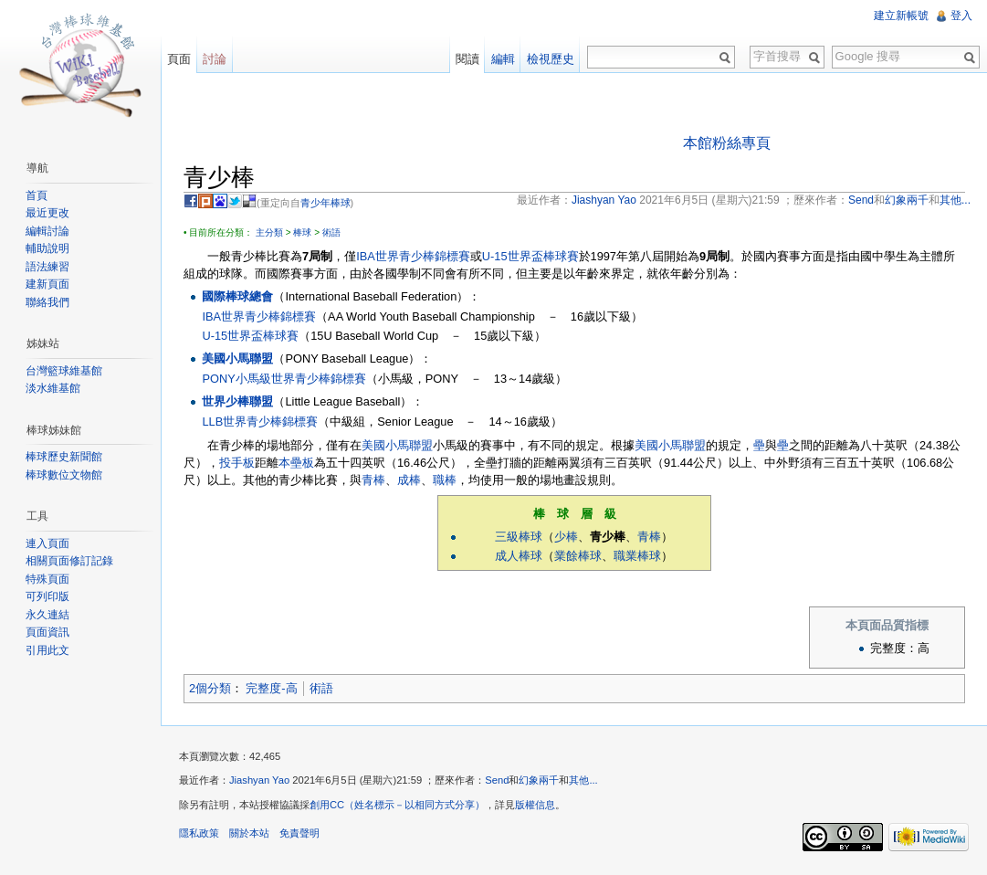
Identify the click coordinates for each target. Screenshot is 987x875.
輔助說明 (47, 248)
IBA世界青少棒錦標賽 (413, 256)
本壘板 (296, 462)
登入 (961, 15)
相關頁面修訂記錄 (69, 560)
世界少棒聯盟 (237, 401)
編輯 (503, 59)
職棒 (445, 480)
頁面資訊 (47, 632)
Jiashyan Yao (259, 780)
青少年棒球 (325, 202)
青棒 (373, 480)
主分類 (269, 232)
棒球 (302, 232)
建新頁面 (47, 284)
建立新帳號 (901, 15)
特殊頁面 (47, 579)
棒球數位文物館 (64, 475)
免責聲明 (299, 833)
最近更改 (47, 212)
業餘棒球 (578, 556)
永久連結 (47, 614)
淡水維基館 (53, 388)
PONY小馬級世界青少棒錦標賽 (283, 378)
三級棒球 (518, 536)
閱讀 (467, 59)
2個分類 (210, 688)
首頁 (36, 195)
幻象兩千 (539, 780)
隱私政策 (199, 833)
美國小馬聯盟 (237, 358)
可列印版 (47, 596)
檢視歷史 (550, 59)
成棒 (409, 480)
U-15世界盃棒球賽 (530, 256)
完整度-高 (271, 688)
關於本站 (249, 833)
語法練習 (47, 266)
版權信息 (535, 804)
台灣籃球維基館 (64, 370)
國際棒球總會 (237, 296)
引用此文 (47, 650)
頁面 (179, 59)
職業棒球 (637, 556)
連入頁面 (47, 543)
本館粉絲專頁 (727, 143)
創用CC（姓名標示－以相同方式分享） (397, 804)
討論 (214, 59)
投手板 (237, 462)
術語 (331, 232)
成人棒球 (518, 556)
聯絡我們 (47, 302)
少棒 (566, 536)
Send (497, 780)
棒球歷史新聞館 (64, 456)
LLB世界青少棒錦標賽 (260, 421)
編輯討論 (47, 231)
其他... (583, 780)
